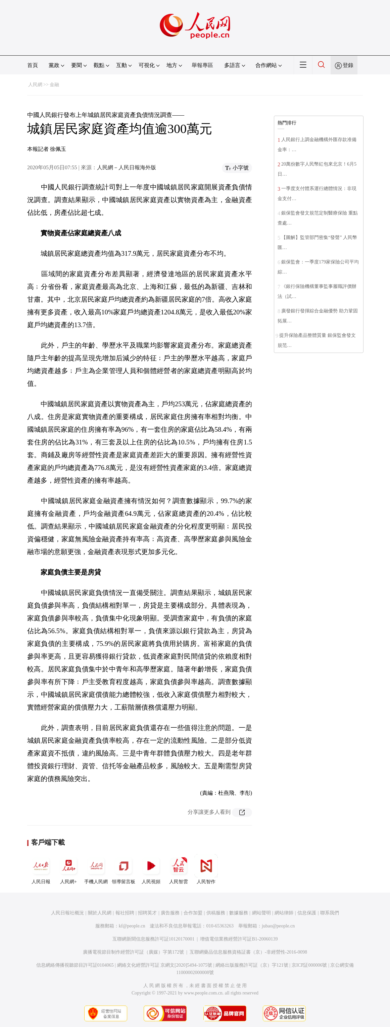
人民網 (35, 84)
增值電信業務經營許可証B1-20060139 (239, 939)
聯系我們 (329, 912)
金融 (54, 84)
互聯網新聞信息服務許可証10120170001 (153, 939)
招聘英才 (147, 912)
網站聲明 (261, 912)
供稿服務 (215, 912)
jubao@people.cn (278, 925)
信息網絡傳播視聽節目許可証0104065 (75, 965)
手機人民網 (96, 869)
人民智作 (206, 869)
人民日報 (41, 869)
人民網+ (68, 869)
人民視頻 (151, 869)
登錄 (348, 65)
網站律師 (284, 912)
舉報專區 (202, 65)
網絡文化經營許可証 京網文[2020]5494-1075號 (164, 965)
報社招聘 (124, 912)
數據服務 (238, 912)
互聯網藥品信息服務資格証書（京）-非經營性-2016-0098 (248, 952)
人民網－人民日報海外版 (126, 167)
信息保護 (306, 912)
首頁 (32, 65)
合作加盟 (193, 912)
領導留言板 (123, 869)
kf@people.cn (132, 925)
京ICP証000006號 (309, 965)
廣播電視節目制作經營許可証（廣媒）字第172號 (133, 952)
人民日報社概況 (67, 912)
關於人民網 (99, 912)
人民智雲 (178, 869)
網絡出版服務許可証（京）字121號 (251, 965)
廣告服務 (170, 912)
